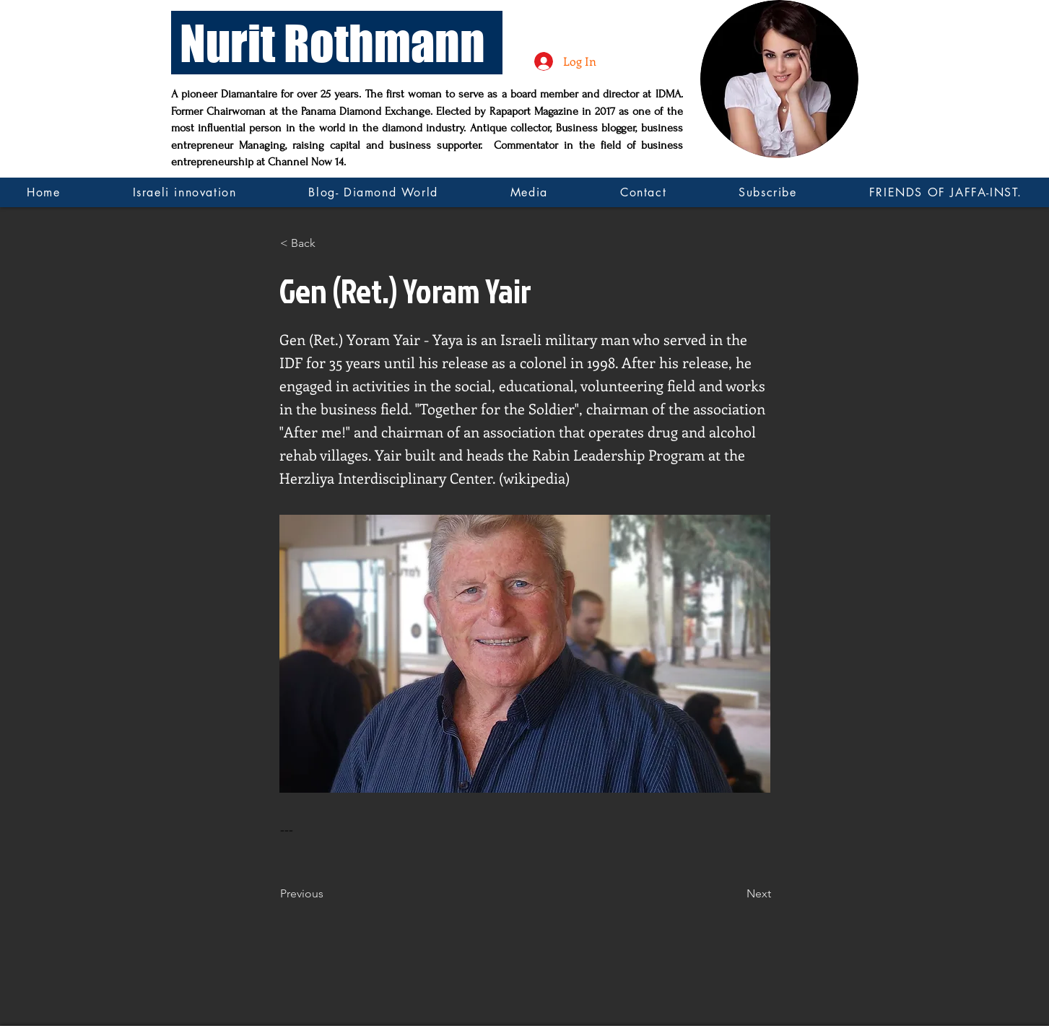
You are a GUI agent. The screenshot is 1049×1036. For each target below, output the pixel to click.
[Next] (735, 893)
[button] (327, 243)
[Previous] (327, 893)
